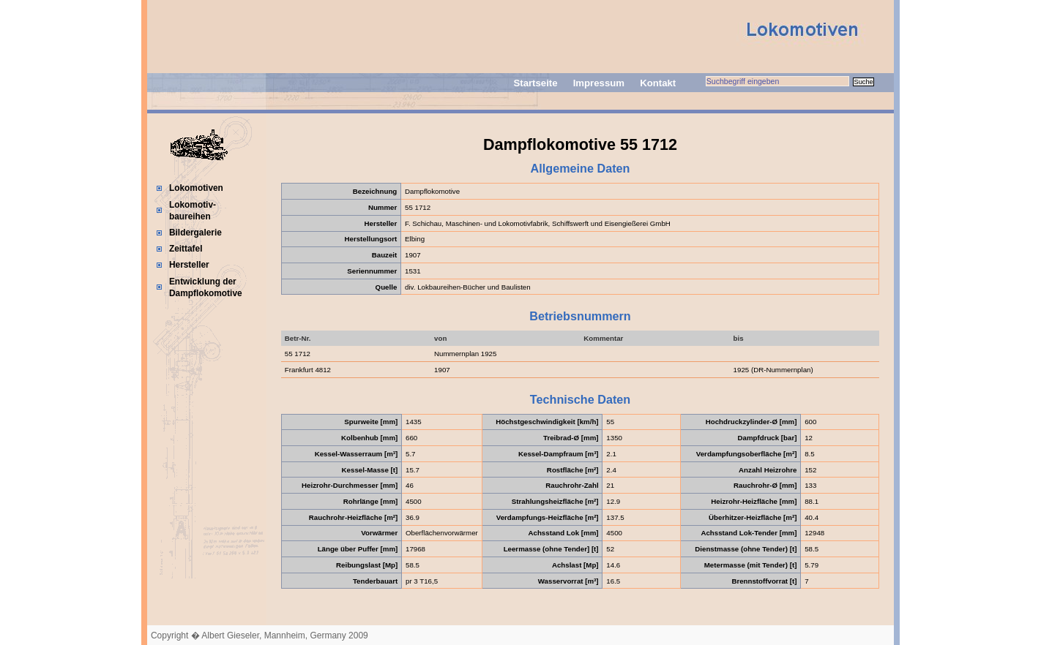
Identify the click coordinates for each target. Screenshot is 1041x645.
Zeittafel (186, 249)
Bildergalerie (195, 232)
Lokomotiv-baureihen (192, 211)
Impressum (598, 83)
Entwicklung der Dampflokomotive (205, 287)
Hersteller (189, 265)
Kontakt (658, 83)
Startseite (535, 83)
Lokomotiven (196, 188)
